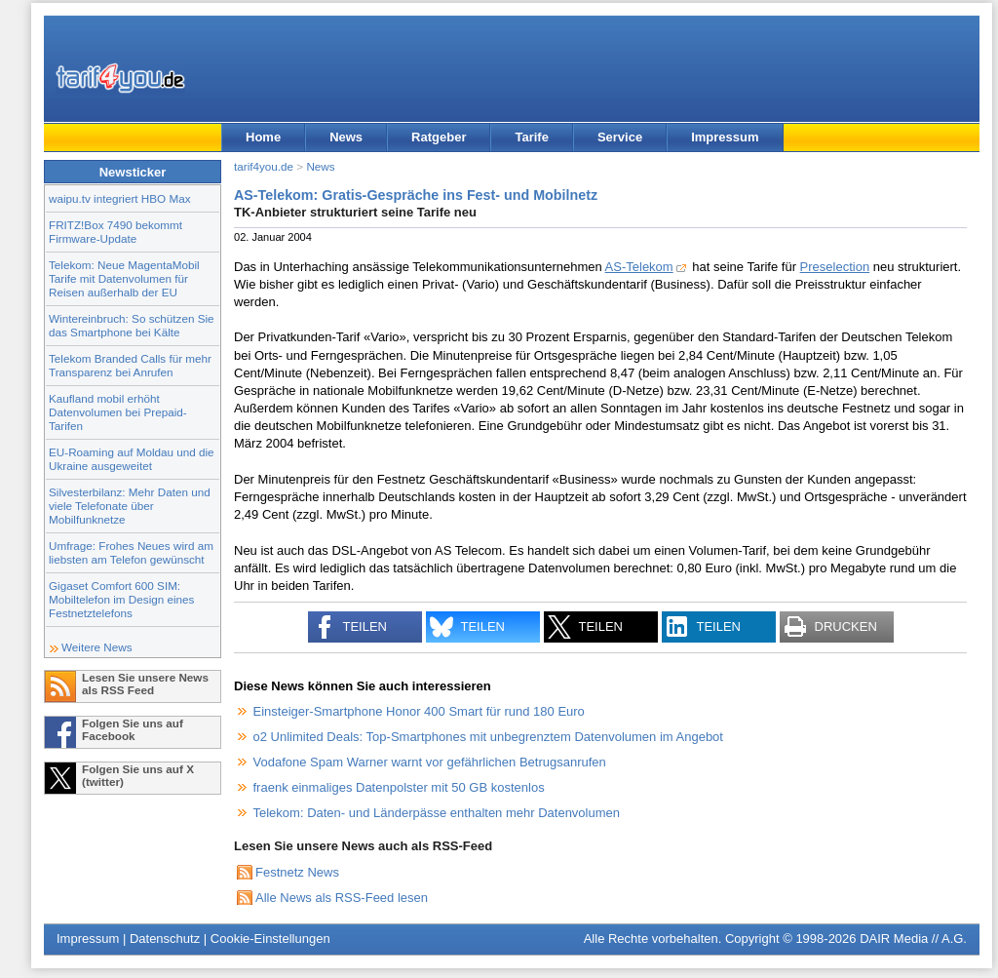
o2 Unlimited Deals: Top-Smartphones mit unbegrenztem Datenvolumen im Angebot (488, 736)
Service (619, 137)
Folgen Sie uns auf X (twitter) (138, 775)
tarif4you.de (263, 166)
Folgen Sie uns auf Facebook (132, 729)
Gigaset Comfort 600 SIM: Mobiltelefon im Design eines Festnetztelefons (121, 599)
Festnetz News (297, 872)
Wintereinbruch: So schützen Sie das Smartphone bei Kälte (131, 325)
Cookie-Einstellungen (270, 938)
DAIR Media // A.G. (913, 938)
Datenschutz (165, 938)
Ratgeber (438, 137)
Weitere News (97, 647)
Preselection (835, 266)
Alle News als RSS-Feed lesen (341, 897)
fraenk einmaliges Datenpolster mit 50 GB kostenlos (399, 787)
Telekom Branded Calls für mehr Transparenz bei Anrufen (130, 365)
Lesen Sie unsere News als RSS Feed (145, 683)
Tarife (531, 137)
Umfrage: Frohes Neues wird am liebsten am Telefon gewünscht (131, 552)
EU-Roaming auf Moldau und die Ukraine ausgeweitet (131, 459)
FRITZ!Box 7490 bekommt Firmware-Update (115, 231)
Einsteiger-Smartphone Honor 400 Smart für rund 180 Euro (419, 711)
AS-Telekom (639, 266)
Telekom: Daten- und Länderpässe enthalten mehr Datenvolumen (437, 812)
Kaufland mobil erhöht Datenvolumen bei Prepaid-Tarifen (118, 412)
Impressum (724, 137)
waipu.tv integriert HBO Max (120, 198)
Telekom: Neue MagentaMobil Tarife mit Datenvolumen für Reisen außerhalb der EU (124, 278)
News (346, 137)
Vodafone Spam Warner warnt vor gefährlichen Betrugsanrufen (429, 762)
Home (263, 137)
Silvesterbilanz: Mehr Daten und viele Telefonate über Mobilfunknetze (130, 506)
